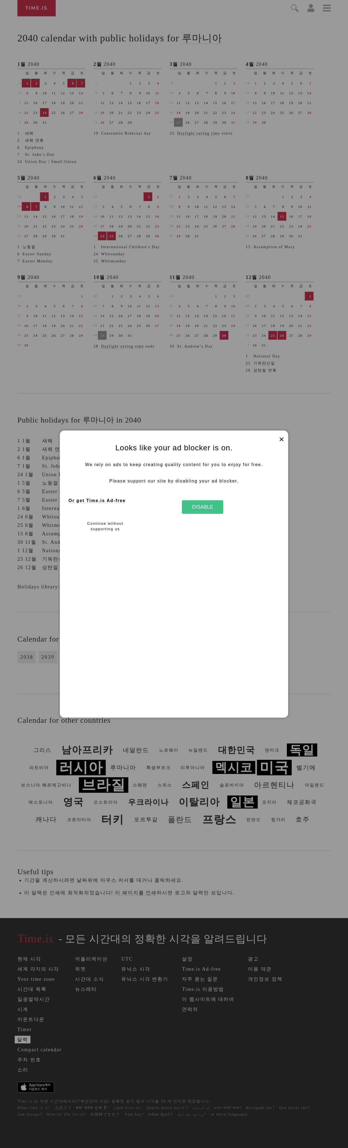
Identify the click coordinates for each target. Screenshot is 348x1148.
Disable (202, 507)
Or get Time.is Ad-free (97, 501)
